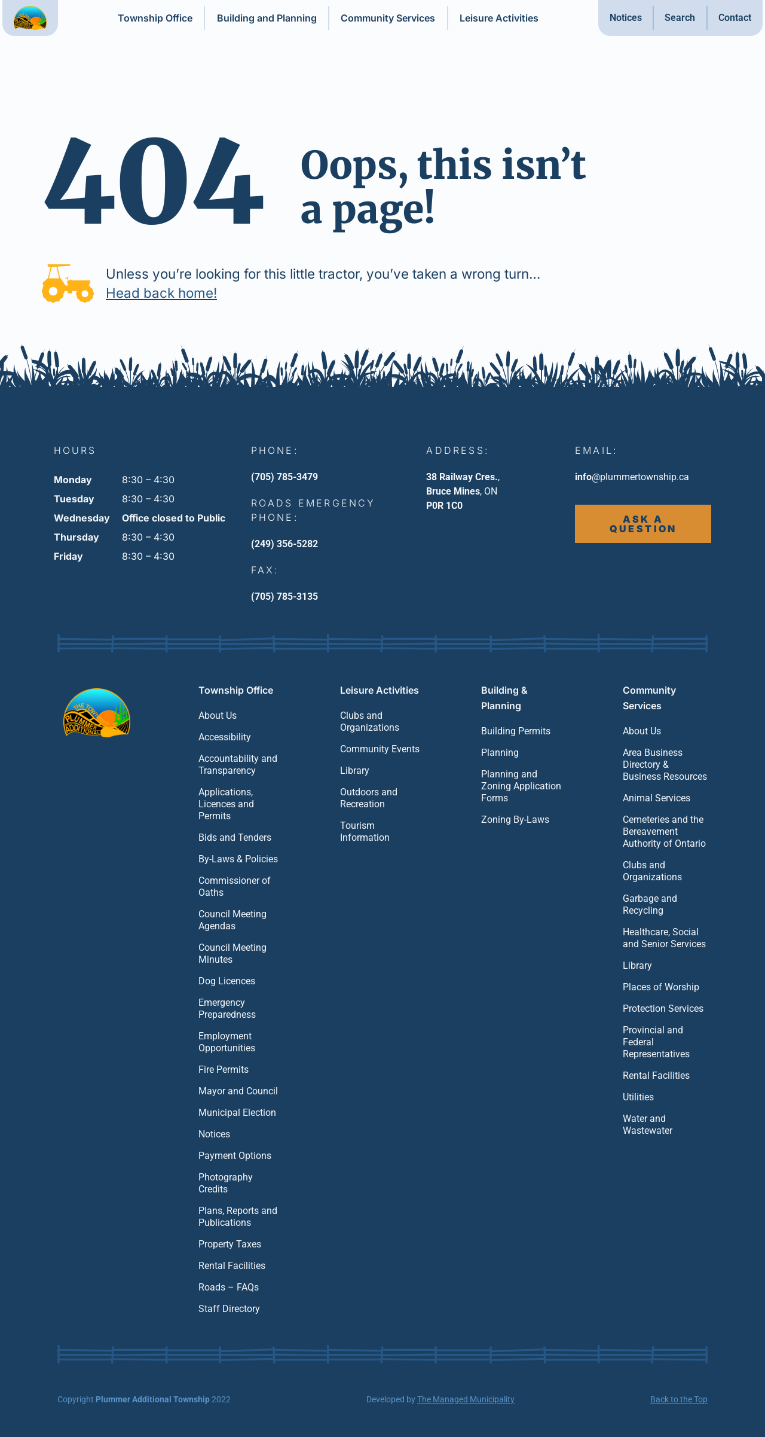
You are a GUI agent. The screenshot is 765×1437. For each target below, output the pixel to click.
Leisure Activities (499, 18)
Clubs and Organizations (369, 721)
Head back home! (161, 293)
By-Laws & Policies (238, 859)
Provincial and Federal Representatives (656, 1042)
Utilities (638, 1097)
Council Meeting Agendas (232, 920)
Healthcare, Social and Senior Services (664, 938)
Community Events (380, 749)
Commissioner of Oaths (234, 886)
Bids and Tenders (234, 837)
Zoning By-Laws (515, 819)
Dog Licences (226, 981)
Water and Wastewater (647, 1124)
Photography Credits (225, 1183)
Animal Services (656, 798)
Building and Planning (267, 18)
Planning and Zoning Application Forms (521, 786)
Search (680, 17)
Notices (626, 17)
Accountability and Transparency (237, 764)
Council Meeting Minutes (232, 953)
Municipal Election (237, 1112)
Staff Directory (229, 1308)
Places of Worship (661, 987)
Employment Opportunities (226, 1042)
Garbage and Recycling (650, 904)
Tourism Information (365, 831)
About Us (217, 715)
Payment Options (234, 1155)
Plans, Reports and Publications (237, 1216)
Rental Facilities (231, 1265)
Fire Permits (223, 1069)
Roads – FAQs (228, 1287)
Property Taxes (229, 1244)
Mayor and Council (238, 1091)
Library (354, 770)
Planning (500, 752)
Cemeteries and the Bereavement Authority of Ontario (664, 831)
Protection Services (663, 1008)
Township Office (155, 18)
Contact (734, 17)
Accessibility (224, 737)
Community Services (388, 18)
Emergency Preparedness (227, 1008)
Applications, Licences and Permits (226, 804)
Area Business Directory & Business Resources (665, 764)
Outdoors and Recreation (368, 798)
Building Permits (515, 731)
